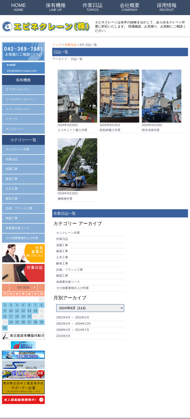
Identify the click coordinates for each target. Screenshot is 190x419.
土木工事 (62, 250)
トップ (56, 44)
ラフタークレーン (17, 87)
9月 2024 (23, 273)
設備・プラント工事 (69, 261)
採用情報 (167, 7)
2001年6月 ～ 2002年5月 (72, 305)
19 (23, 302)
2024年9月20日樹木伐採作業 (161, 98)
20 (29, 302)
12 (23, 297)
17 (11, 302)
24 (11, 308)
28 (35, 308)
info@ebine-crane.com (22, 70)
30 (4, 314)
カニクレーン (15, 123)
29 (41, 308)
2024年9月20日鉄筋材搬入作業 (119, 98)
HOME (18, 7)
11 (17, 297)
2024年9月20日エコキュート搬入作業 (77, 98)
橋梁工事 (62, 266)
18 (17, 302)
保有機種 (56, 7)
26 (23, 308)
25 (17, 308)
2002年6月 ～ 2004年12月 (73, 311)
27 (29, 308)
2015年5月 (63, 321)
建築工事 (62, 245)
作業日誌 (92, 7)
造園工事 (62, 239)
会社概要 (130, 7)
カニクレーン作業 (68, 229)
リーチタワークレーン (20, 96)
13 (29, 297)
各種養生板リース (68, 272)
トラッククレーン (17, 105)
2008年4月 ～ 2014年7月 (72, 316)
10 (11, 297)
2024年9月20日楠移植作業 (77, 167)
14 (35, 297)
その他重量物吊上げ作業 (72, 277)
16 (4, 302)
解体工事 (62, 256)
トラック (12, 114)
